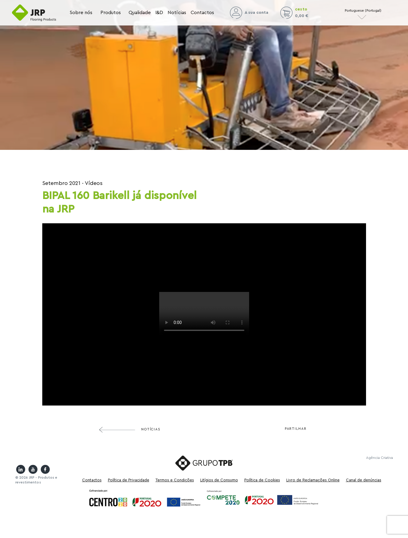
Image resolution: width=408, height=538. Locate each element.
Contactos (202, 12)
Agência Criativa (379, 457)
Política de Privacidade (128, 480)
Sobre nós (81, 12)
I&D (159, 12)
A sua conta (249, 13)
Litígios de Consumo (219, 480)
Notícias (177, 12)
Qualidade (140, 12)
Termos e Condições (175, 480)
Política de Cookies (262, 480)
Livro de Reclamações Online (313, 480)
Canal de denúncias (363, 480)
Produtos (110, 12)
